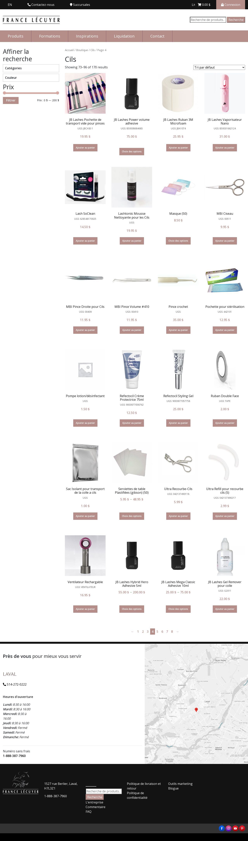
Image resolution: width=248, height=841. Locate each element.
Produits (15, 36)
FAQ (88, 811)
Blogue (173, 788)
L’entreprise (94, 802)
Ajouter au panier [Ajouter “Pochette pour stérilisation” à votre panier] (224, 330)
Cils (92, 50)
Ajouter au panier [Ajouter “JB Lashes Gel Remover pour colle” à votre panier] (224, 609)
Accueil (69, 50)
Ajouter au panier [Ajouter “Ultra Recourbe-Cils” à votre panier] (178, 516)
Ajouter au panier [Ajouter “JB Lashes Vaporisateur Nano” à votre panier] (224, 147)
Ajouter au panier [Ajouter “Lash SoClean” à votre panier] (85, 240)
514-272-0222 (15, 684)
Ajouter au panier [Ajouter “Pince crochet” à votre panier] (178, 330)
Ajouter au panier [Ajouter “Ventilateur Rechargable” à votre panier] (85, 609)
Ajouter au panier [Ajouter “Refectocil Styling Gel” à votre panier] (178, 423)
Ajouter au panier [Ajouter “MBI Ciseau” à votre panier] (224, 240)
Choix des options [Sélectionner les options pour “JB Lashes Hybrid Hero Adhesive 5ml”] (132, 609)
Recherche (236, 20)
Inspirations (87, 36)
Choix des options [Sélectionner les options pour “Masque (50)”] (178, 240)
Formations (49, 36)
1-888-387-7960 (14, 756)
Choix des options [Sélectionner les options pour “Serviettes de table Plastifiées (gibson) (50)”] (132, 516)
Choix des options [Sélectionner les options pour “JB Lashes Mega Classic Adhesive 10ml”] (178, 609)
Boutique (82, 50)
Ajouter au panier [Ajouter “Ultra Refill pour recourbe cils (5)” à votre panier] (224, 516)
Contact (157, 36)
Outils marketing (180, 784)
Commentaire (95, 807)
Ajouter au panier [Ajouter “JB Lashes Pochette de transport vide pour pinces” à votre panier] (85, 147)
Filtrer (11, 100)
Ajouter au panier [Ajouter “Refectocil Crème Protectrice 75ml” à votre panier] (131, 423)
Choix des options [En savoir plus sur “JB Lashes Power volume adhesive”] (132, 151)
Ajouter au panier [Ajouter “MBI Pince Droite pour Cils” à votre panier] (85, 330)
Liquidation (124, 36)
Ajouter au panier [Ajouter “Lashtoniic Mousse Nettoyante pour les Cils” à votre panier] (131, 240)
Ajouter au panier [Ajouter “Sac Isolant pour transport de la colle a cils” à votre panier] (85, 516)
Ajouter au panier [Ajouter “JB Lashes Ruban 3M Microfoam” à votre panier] (178, 147)
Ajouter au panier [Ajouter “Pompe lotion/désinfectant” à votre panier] (85, 423)
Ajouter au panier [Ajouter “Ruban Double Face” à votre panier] (224, 423)
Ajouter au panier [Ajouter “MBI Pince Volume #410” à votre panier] (131, 330)
